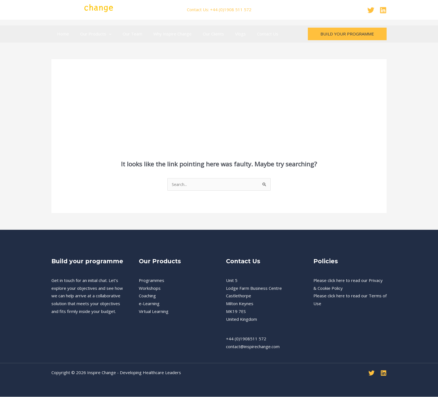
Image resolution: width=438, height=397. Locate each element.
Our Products (91, 33)
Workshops (150, 288)
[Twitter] (370, 10)
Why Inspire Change (163, 34)
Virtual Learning (153, 311)
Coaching (147, 296)
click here (336, 280)
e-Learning (149, 304)
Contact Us (249, 34)
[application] (104, 33)
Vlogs (225, 34)
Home (62, 34)
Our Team (125, 34)
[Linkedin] (383, 10)
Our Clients (200, 34)
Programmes (151, 280)
